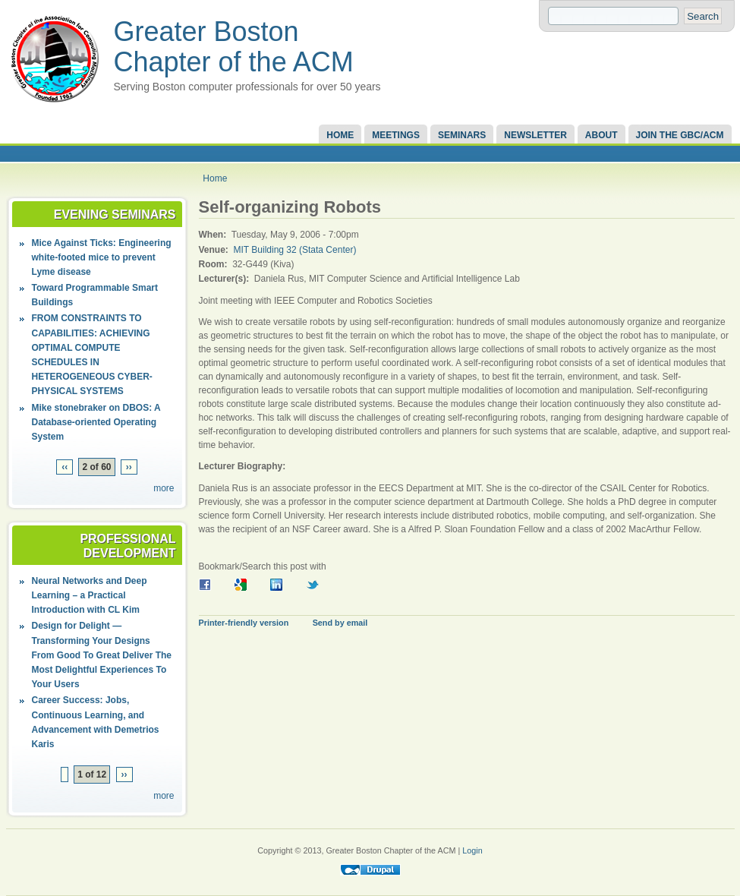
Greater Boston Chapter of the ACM (234, 46)
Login (472, 850)
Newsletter (535, 135)
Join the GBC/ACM (680, 135)
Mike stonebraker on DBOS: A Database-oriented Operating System (96, 422)
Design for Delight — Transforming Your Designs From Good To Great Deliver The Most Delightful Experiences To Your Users (102, 654)
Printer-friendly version (244, 622)
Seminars (462, 135)
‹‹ (64, 467)
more (163, 488)
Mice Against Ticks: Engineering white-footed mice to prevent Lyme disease (102, 257)
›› (129, 467)
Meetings (396, 135)
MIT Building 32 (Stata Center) (295, 250)
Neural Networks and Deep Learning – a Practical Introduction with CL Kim (89, 595)
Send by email (340, 622)
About (601, 135)
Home (340, 135)
